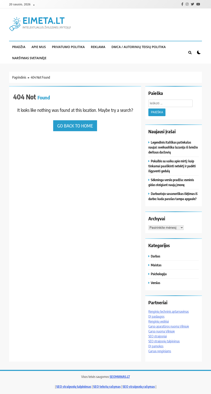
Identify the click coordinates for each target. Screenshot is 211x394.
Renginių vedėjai (158, 321)
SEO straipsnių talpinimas (164, 341)
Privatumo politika (68, 47)
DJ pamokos (155, 346)
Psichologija (159, 274)
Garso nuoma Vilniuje (161, 331)
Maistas (156, 265)
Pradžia (18, 47)
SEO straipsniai (157, 336)
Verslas (155, 283)
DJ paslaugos (156, 316)
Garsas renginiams (159, 351)
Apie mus (39, 47)
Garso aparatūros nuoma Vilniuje (168, 326)
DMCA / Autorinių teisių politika (138, 47)
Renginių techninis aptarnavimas (168, 311)
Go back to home (75, 126)
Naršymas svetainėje (29, 58)
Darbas (155, 256)
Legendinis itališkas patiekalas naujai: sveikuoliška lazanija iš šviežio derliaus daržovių (173, 147)
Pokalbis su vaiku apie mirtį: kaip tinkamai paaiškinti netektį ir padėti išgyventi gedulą (172, 166)
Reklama (98, 47)
